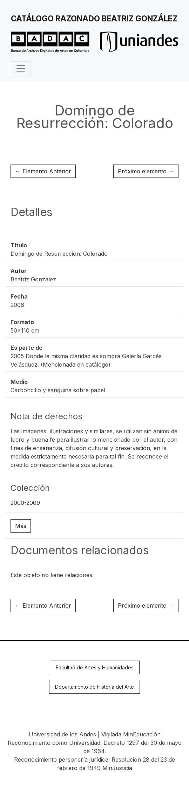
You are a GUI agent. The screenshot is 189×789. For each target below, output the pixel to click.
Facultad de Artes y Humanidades (95, 667)
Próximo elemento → (146, 171)
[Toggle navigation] (21, 68)
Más (20, 525)
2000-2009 (25, 502)
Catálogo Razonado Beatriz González (94, 18)
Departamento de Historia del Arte (94, 687)
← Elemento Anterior (43, 171)
